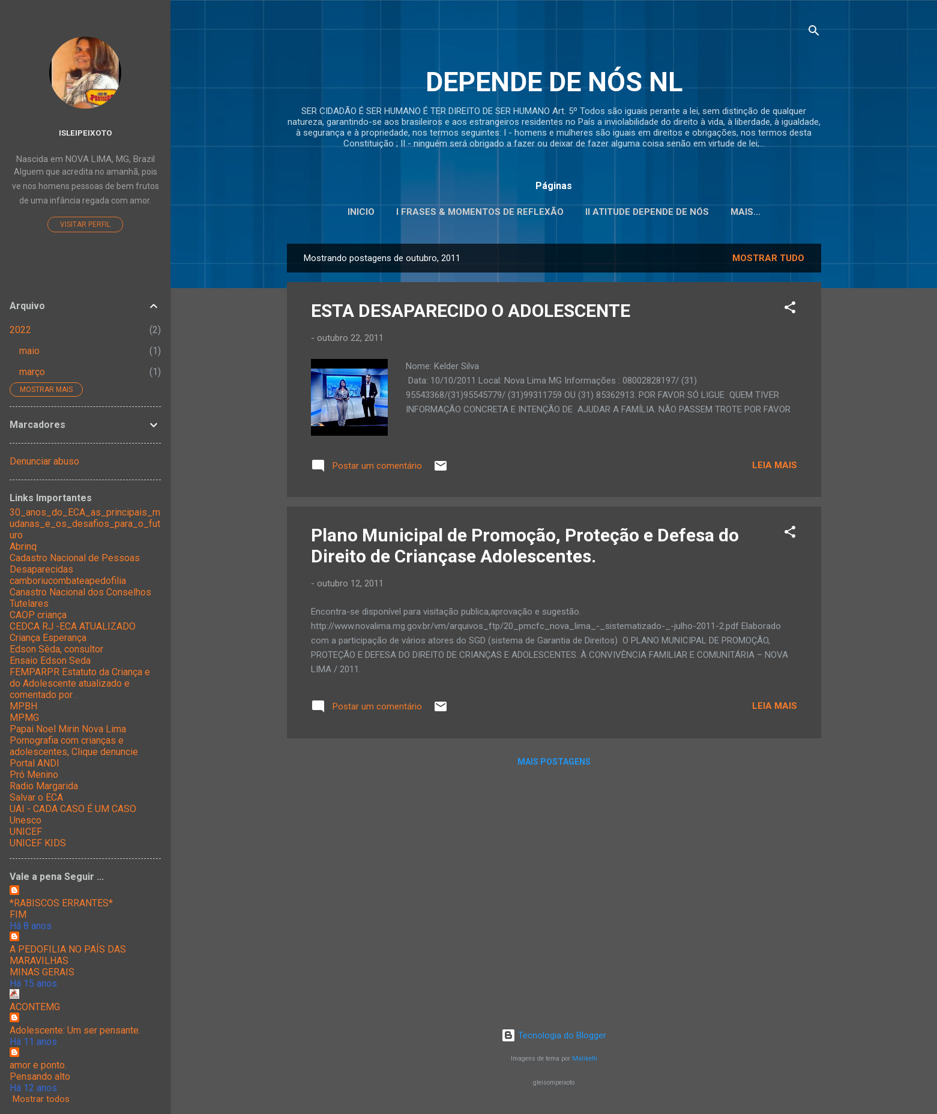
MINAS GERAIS (42, 972)
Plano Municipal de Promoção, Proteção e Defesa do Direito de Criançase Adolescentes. (525, 546)
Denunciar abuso (44, 461)
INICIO (361, 211)
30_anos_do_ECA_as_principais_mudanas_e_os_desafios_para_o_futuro (85, 524)
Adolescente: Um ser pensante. (75, 1030)
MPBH (23, 706)
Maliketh (584, 1058)
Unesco (25, 820)
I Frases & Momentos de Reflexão (480, 211)
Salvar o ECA (36, 797)
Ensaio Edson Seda (50, 660)
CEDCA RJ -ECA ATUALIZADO (73, 626)
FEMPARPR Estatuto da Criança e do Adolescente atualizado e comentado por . (80, 683)
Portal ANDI (34, 763)
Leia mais (774, 465)
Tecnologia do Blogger (553, 1035)
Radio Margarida (44, 786)
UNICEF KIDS (38, 843)
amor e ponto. (38, 1065)
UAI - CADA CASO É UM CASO (73, 808)
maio (29, 351)
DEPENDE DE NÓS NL (554, 82)
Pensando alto (40, 1076)
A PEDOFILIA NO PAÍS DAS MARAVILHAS (68, 955)
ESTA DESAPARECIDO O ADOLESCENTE (470, 310)
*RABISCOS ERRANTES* (61, 903)
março (32, 372)
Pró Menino (34, 774)
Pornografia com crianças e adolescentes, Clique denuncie (74, 746)
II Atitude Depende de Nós (647, 211)
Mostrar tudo (768, 258)
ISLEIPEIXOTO (85, 132)
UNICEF (26, 831)
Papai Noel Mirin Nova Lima (68, 729)
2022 (20, 330)
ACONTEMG (35, 1007)
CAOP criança (38, 615)
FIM (18, 914)
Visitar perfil (85, 224)
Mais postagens (554, 761)
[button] (790, 309)
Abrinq (23, 546)
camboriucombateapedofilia (68, 580)
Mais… (746, 211)
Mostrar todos (41, 1099)
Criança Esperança (48, 637)
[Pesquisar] (814, 32)
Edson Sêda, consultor (56, 649)
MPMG (24, 717)
